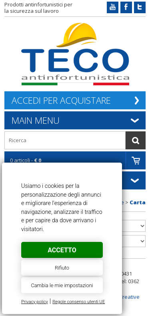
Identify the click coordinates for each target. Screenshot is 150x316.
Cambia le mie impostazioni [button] (62, 285)
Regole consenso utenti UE (78, 301)
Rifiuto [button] (62, 268)
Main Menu (36, 120)
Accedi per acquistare (61, 100)
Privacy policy (34, 301)
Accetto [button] (62, 250)
